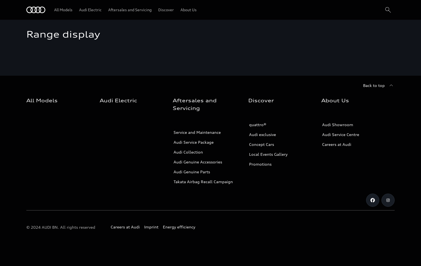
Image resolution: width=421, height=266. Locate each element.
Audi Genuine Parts (192, 171)
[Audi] (35, 10)
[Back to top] (379, 85)
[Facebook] (372, 200)
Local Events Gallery (268, 154)
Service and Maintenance (197, 132)
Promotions (260, 164)
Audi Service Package (194, 142)
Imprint (151, 227)
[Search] (388, 9)
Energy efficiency (179, 227)
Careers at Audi (336, 144)
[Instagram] (388, 200)
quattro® (257, 124)
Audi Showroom (337, 124)
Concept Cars (261, 144)
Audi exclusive (262, 134)
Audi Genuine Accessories (198, 162)
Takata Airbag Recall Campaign (203, 181)
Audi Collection (188, 152)
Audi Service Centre (340, 134)
